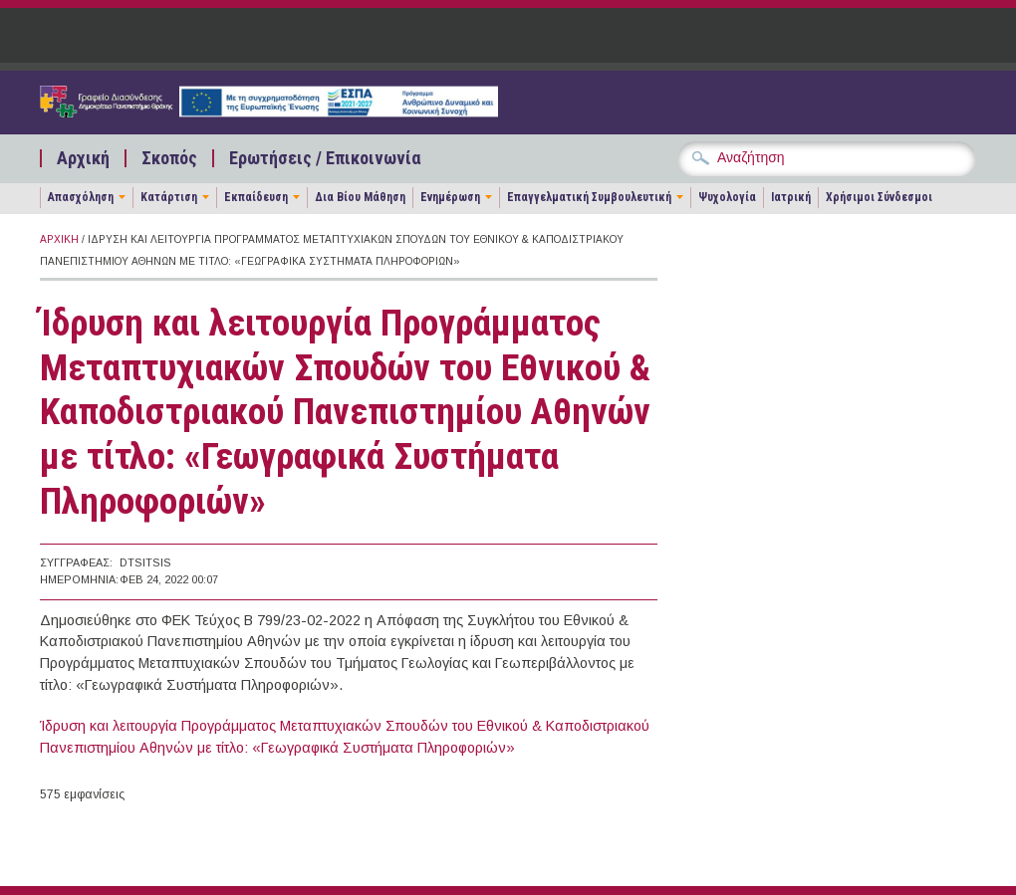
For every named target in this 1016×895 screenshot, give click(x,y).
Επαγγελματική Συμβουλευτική (589, 197)
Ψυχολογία (727, 197)
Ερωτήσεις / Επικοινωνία (324, 158)
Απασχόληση (81, 197)
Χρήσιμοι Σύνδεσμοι (879, 197)
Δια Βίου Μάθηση (360, 197)
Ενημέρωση (450, 197)
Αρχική (83, 158)
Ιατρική (791, 197)
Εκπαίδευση (256, 197)
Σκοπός (169, 158)
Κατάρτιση (168, 197)
